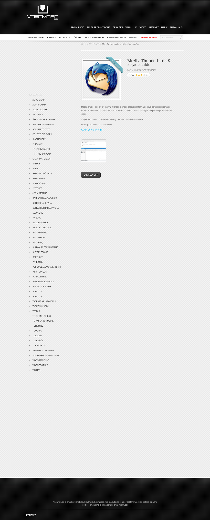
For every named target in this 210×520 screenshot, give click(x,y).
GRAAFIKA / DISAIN (122, 27)
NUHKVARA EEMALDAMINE (45, 247)
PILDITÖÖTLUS (39, 272)
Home (84, 44)
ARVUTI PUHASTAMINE (43, 124)
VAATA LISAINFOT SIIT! (92, 130)
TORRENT (37, 336)
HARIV (164, 27)
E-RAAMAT (37, 144)
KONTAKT (31, 515)
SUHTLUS (151, 70)
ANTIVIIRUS (64, 37)
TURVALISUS (176, 27)
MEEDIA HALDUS (40, 223)
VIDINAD (36, 370)
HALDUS (36, 164)
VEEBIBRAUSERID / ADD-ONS (42, 37)
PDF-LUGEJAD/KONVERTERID (46, 267)
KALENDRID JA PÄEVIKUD (44, 198)
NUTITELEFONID (40, 252)
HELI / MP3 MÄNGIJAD (42, 173)
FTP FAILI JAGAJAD (41, 154)
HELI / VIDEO (140, 27)
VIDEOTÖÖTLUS (40, 365)
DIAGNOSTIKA (39, 139)
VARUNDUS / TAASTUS (43, 350)
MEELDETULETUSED (42, 228)
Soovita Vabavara (149, 37)
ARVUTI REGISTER (41, 129)
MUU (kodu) (37, 242)
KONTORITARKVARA (94, 37)
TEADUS (36, 311)
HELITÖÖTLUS (39, 183)
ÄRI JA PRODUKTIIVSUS (98, 27)
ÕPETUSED (37, 257)
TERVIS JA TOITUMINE (43, 321)
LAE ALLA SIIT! (91, 175)
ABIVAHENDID (77, 27)
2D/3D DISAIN (38, 100)
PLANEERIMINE (39, 277)
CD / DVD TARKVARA (42, 134)
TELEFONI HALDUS (41, 316)
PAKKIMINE (37, 262)
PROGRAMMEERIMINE (43, 282)
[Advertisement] (122, 12)
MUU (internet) (38, 237)
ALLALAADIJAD (39, 110)
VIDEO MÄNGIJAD (40, 360)
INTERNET (154, 27)
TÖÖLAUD (77, 37)
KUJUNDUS (37, 213)
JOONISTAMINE (39, 193)
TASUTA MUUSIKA (40, 306)
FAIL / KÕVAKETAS (41, 149)
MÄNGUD (133, 37)
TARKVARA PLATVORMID (44, 301)
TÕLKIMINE (37, 326)
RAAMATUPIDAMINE (116, 37)
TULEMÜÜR (37, 341)
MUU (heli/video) (39, 232)
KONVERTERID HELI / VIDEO (45, 208)
